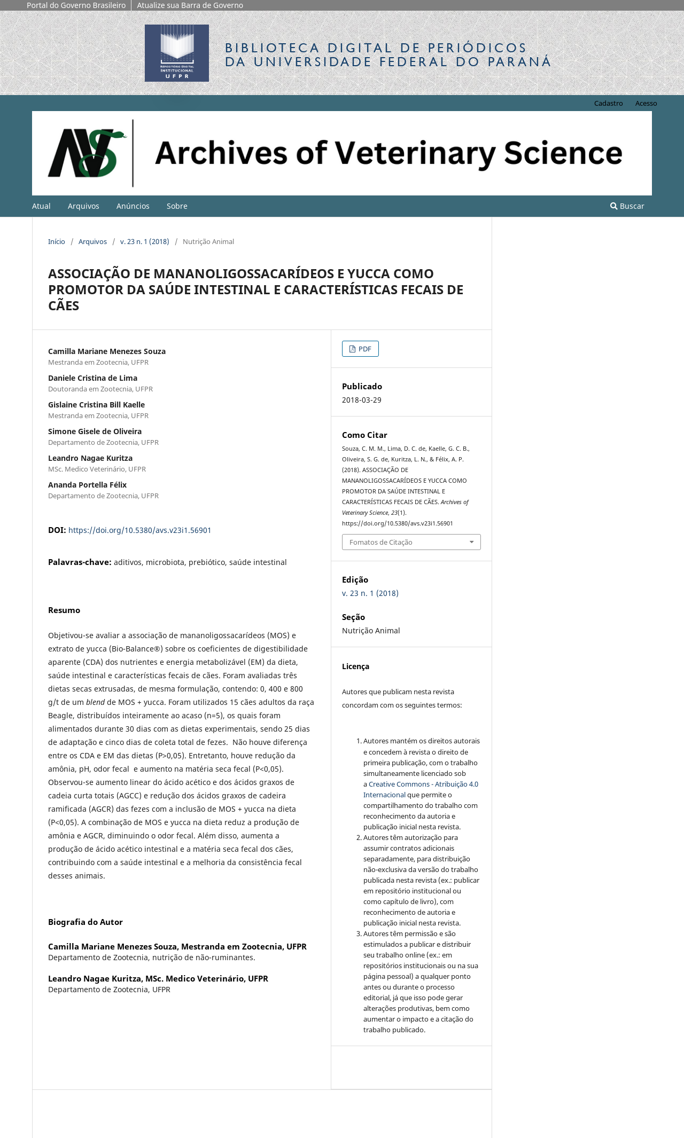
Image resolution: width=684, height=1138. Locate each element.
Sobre (177, 206)
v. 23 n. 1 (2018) (144, 241)
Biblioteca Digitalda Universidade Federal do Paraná (389, 55)
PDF (364, 349)
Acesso (646, 103)
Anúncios (133, 206)
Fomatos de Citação (381, 542)
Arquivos (83, 206)
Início (56, 241)
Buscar (627, 206)
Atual (41, 206)
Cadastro (608, 103)
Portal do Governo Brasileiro (76, 5)
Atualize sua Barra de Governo (190, 5)
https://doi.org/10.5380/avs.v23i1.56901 (140, 530)
